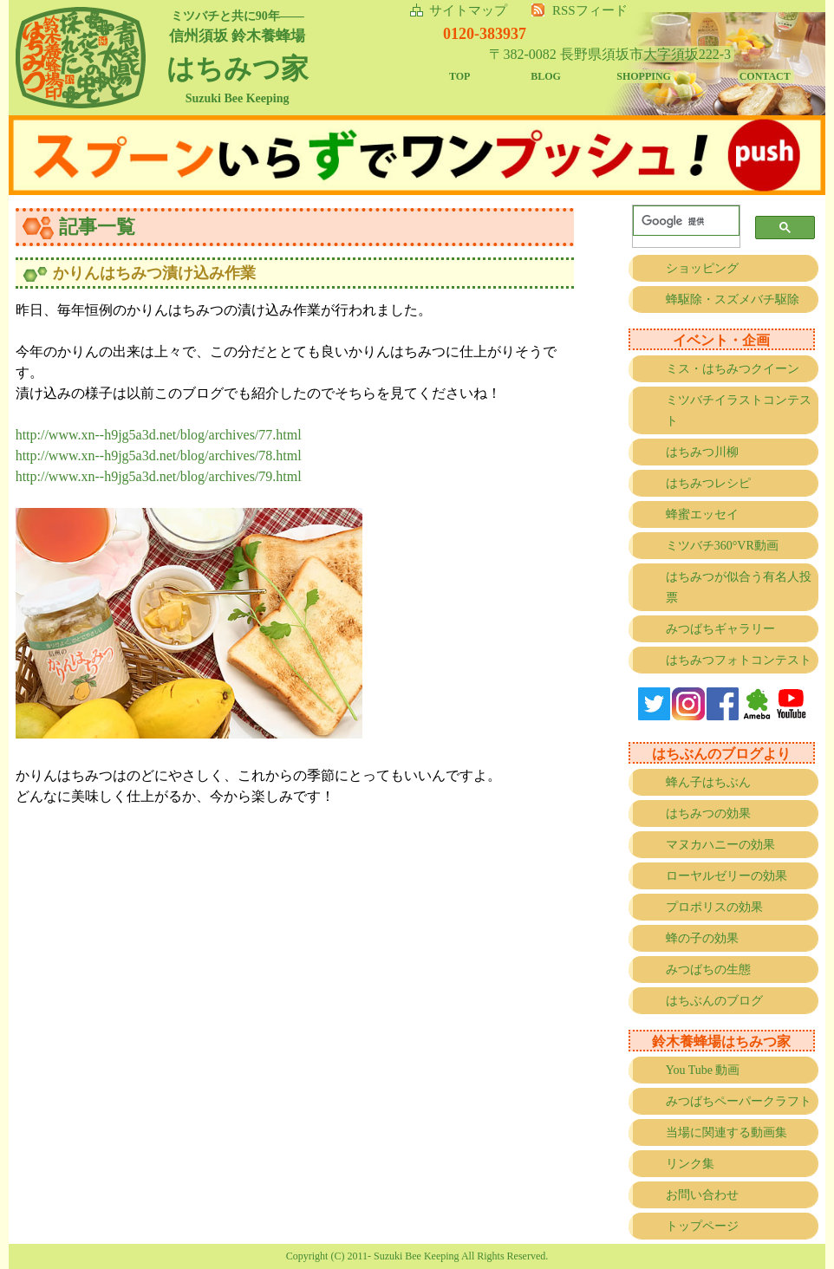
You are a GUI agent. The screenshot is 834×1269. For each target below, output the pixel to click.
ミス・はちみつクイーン (732, 368)
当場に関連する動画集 (726, 1132)
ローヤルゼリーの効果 (726, 875)
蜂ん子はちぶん (708, 782)
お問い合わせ (702, 1194)
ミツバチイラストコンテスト (738, 410)
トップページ (702, 1226)
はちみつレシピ (708, 483)
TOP (459, 76)
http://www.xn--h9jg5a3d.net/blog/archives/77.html (159, 434)
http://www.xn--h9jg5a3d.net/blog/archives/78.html (159, 455)
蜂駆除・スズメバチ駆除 (732, 299)
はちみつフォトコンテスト (738, 660)
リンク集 (690, 1163)
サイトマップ (468, 10)
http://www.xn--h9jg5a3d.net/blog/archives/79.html (159, 476)
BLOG (546, 76)
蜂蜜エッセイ (702, 514)
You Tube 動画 (703, 1070)
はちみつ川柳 (702, 452)
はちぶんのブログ (714, 1000)
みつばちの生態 (708, 969)
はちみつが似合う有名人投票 (738, 587)
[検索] (682, 221)
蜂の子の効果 (702, 938)
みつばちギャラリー (720, 628)
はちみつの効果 (708, 813)
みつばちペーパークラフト (738, 1101)
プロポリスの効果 (714, 907)
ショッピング (702, 268)
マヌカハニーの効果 (720, 844)
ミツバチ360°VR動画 (722, 545)
